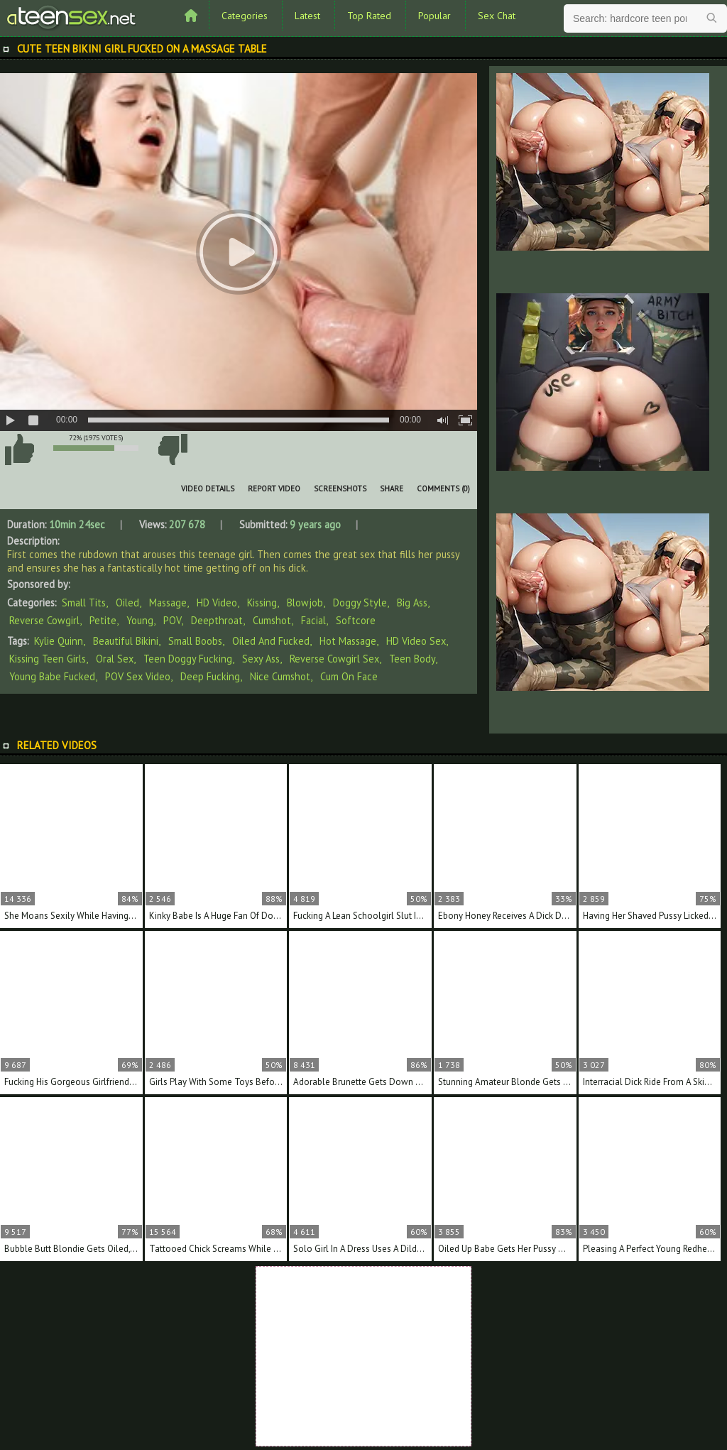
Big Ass (412, 602)
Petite (102, 620)
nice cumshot (280, 676)
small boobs (195, 641)
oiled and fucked (271, 641)
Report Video (274, 489)
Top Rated (369, 15)
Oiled (127, 602)
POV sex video (137, 676)
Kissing (262, 602)
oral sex (114, 658)
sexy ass (261, 658)
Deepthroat (217, 620)
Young (139, 620)
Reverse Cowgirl (44, 620)
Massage (168, 602)
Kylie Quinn (58, 641)
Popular (434, 15)
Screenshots (340, 489)
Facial (313, 620)
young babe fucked (52, 676)
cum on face (349, 676)
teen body (412, 658)
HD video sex (416, 641)
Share (391, 489)
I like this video (19, 449)
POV (172, 620)
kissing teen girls (47, 658)
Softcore (356, 620)
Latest (307, 15)
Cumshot (272, 620)
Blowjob (305, 602)
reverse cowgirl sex (334, 658)
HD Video (217, 602)
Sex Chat (496, 15)
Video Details (207, 489)
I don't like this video (172, 449)
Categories (245, 15)
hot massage (347, 641)
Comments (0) (443, 489)
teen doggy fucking (187, 658)
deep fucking (210, 676)
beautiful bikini (125, 641)
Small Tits (84, 602)
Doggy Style (360, 602)
